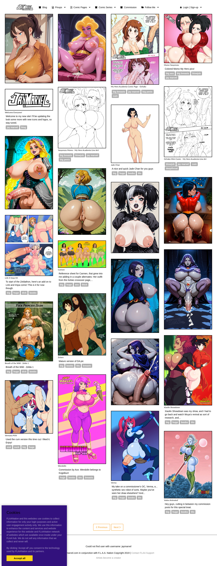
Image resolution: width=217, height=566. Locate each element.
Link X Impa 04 (11, 278)
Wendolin (62, 466)
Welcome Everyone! (13, 112)
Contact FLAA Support (142, 553)
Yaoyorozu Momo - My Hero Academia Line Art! (78, 150)
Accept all (19, 558)
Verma (113, 482)
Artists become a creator (108, 558)
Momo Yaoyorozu (171, 65)
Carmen (61, 269)
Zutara (60, 357)
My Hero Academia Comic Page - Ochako (128, 86)
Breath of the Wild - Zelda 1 (17, 363)
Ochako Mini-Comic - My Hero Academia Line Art (185, 159)
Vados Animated (171, 500)
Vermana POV (11, 435)
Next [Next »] (117, 527)
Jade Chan (115, 165)
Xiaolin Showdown (172, 407)
